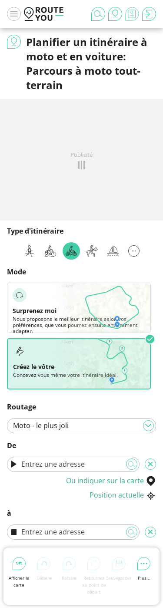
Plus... (143, 569)
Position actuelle (123, 495)
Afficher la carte (19, 572)
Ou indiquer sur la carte (111, 480)
